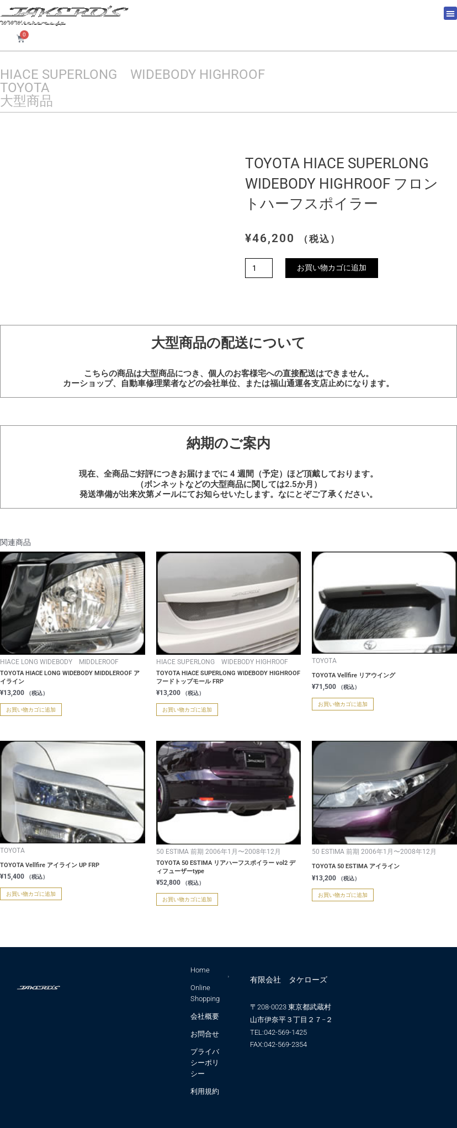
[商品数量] (259, 268)
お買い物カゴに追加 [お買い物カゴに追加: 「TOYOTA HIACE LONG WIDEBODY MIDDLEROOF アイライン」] (31, 710)
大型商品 (26, 101)
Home (200, 970)
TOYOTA (25, 87)
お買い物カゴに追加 (331, 267)
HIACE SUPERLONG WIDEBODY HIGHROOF (132, 74)
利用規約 (204, 1091)
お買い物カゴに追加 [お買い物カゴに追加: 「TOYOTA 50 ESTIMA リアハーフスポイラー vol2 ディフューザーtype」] (187, 899)
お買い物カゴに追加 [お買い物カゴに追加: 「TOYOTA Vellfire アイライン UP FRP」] (31, 894)
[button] (450, 13)
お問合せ (204, 1034)
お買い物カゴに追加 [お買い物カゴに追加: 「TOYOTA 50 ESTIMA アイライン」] (343, 895)
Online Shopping (205, 993)
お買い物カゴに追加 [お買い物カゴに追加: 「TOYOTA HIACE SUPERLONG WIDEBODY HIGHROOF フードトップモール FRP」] (187, 710)
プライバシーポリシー (204, 1062)
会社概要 (204, 1016)
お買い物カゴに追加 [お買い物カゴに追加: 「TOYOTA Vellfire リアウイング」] (343, 704)
